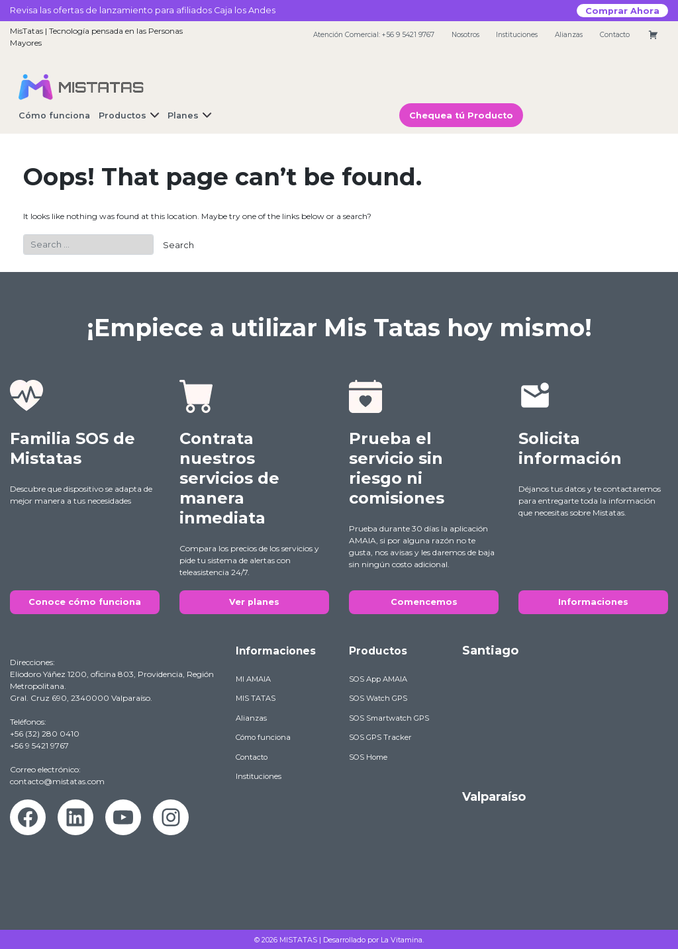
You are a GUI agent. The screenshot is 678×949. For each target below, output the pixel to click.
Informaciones (593, 602)
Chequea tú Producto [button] (461, 115)
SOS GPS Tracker (380, 737)
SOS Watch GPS (378, 698)
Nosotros (465, 34)
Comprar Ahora (622, 10)
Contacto (615, 34)
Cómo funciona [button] (54, 115)
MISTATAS (298, 939)
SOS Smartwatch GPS (389, 718)
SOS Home (368, 757)
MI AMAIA (253, 679)
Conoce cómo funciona (84, 602)
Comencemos (424, 602)
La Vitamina (401, 939)
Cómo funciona (263, 737)
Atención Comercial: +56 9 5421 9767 (373, 34)
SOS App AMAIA (378, 679)
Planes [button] (183, 115)
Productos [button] (122, 115)
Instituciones (517, 34)
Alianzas (569, 34)
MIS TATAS (255, 698)
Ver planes (254, 602)
